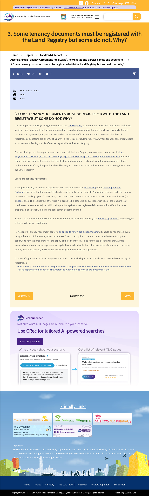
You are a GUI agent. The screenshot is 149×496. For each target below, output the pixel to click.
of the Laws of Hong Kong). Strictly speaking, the (65, 156)
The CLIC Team (65, 484)
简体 (133, 3)
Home (14, 55)
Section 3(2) (90, 187)
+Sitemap (117, 3)
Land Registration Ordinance (105, 156)
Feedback (82, 484)
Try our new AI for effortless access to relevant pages (66, 7)
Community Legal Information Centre (32, 16)
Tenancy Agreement (108, 218)
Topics (29, 55)
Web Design (120, 492)
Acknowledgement (100, 484)
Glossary (49, 484)
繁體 (127, 3)
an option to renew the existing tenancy (79, 231)
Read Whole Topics (29, 90)
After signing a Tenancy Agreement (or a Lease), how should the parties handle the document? (67, 59)
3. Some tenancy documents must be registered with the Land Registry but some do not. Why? (67, 64)
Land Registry (75, 125)
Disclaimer (119, 484)
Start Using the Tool (30, 341)
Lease (19, 200)
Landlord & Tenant (51, 55)
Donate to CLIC (100, 3)
